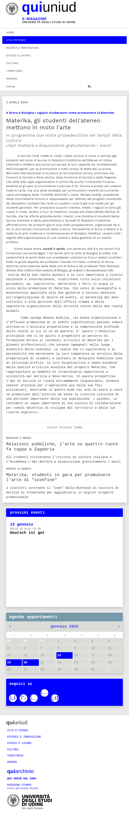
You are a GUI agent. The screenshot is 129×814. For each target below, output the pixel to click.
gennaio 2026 (64, 627)
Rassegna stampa (22, 786)
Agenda (11, 78)
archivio (20, 772)
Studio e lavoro (18, 55)
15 (59, 656)
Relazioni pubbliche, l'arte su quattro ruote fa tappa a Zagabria (62, 446)
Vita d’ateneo (16, 40)
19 (9, 663)
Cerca (10, 86)
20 (25, 663)
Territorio (14, 70)
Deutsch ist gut (27, 532)
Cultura (12, 63)
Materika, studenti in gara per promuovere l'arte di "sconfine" (58, 477)
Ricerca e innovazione (22, 47)
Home (10, 32)
